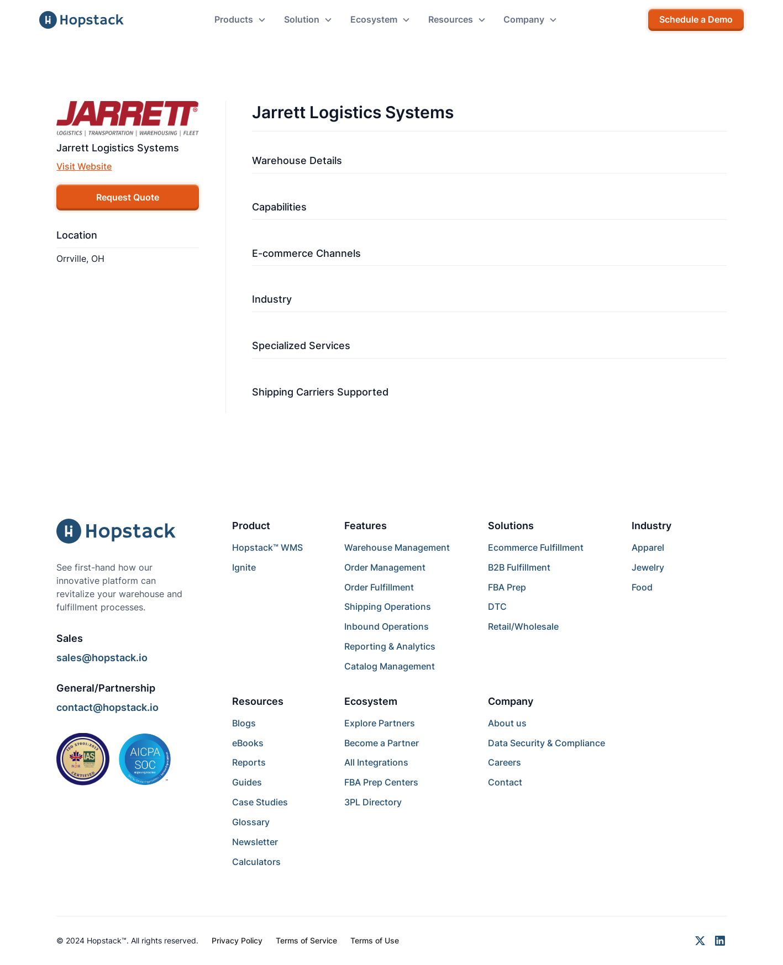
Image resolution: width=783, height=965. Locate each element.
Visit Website (84, 166)
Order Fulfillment (379, 587)
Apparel (648, 547)
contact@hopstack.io (107, 707)
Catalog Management (389, 666)
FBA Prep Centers (381, 782)
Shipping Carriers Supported (320, 392)
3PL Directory (373, 802)
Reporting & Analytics (389, 646)
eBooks (248, 743)
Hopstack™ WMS (267, 547)
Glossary (251, 822)
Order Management (384, 567)
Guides (247, 782)
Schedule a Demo (696, 19)
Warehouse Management (397, 547)
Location (76, 235)
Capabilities (279, 207)
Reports (249, 762)
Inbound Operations (386, 626)
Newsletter (255, 842)
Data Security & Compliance (546, 743)
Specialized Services (301, 345)
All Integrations (376, 762)
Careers (504, 762)
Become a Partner (381, 743)
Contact (505, 782)
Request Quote (127, 197)
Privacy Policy (237, 940)
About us (507, 723)
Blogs (244, 723)
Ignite (244, 567)
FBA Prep (507, 587)
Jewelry (648, 567)
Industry (272, 299)
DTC (497, 607)
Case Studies (260, 802)
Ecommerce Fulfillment (536, 547)
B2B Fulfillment (519, 567)
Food (642, 587)
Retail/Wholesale (523, 626)
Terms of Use (374, 940)
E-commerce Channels (306, 253)
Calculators (256, 862)
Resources (257, 701)
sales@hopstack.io (102, 657)
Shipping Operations (387, 607)
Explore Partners (379, 723)
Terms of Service (306, 940)
